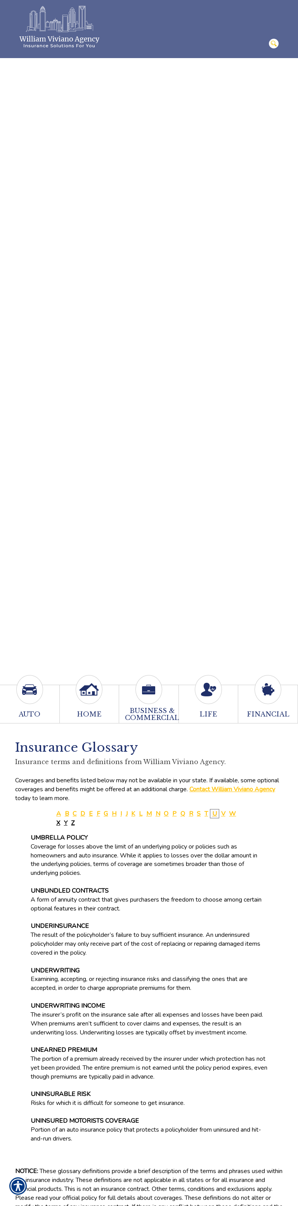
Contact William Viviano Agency (232, 789)
